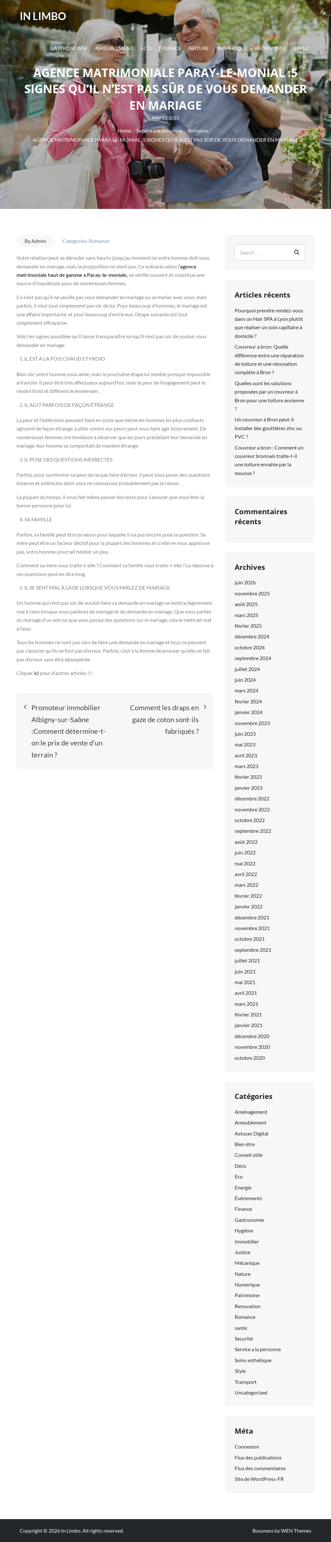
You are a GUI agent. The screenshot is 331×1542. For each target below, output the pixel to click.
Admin (38, 241)
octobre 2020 (250, 1058)
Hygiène (244, 1230)
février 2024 (248, 701)
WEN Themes (296, 1530)
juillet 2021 (247, 960)
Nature (199, 48)
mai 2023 (245, 744)
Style (301, 48)
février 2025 (248, 626)
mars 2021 (246, 1004)
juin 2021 (245, 971)
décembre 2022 (252, 798)
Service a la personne (258, 1349)
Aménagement (251, 1112)
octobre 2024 (250, 647)
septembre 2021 (253, 950)
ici (37, 673)
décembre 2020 (252, 1036)
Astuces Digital (251, 1133)
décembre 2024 (252, 636)
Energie (243, 1187)
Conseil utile (248, 1155)
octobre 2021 (250, 939)
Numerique (232, 48)
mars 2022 (246, 885)
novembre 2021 (252, 928)
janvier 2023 (248, 788)
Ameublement (114, 48)
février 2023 (248, 777)
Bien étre (245, 1144)
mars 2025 (246, 615)
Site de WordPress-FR (259, 1479)
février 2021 (248, 1014)
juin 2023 (245, 734)
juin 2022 (245, 852)
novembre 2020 (252, 1047)
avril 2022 (246, 874)
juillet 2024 (247, 669)
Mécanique (247, 1263)
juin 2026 (245, 582)
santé (241, 1328)
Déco (240, 1166)
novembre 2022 (252, 809)
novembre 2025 (252, 593)
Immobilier (247, 1241)
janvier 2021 (248, 1025)
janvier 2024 (248, 712)
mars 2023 (246, 766)
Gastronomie (69, 48)
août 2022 (246, 842)
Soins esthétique (253, 1360)
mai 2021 (245, 982)
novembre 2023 (252, 723)
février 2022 (248, 896)
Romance (99, 241)
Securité (244, 1338)
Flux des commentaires (260, 1468)
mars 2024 (246, 690)
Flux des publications (258, 1457)
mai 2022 (245, 863)
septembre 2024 (253, 658)
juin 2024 (245, 680)
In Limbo (43, 16)
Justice (242, 1252)
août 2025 (246, 604)
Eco (146, 48)
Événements (248, 1198)
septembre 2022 (253, 831)
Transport (246, 1382)
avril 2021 (246, 993)
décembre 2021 (252, 917)
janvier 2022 (248, 906)
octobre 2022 (250, 820)
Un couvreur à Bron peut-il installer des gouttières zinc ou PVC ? (268, 428)
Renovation (248, 1306)
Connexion (247, 1446)
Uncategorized (251, 1392)
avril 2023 (246, 755)
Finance (170, 48)
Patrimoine (270, 48)
